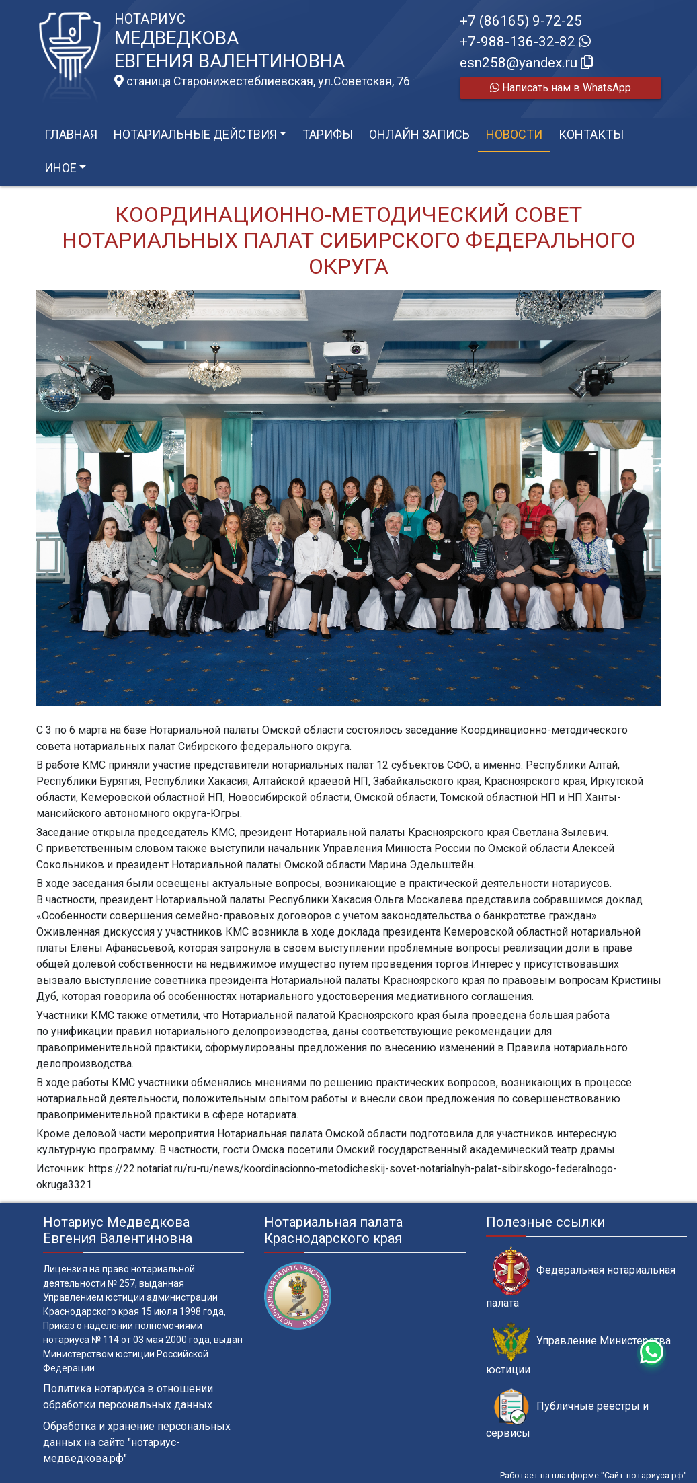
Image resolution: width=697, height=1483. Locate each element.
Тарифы (327, 134)
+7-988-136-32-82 (525, 42)
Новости (514, 134)
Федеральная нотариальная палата (580, 1277)
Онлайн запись (419, 134)
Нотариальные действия (195, 134)
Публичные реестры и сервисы (567, 1413)
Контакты (591, 134)
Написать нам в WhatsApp (560, 87)
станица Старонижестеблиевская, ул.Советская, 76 (262, 81)
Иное (60, 168)
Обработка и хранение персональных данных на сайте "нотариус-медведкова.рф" (137, 1442)
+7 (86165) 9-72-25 (521, 21)
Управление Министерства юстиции (578, 1348)
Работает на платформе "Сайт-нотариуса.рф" (593, 1475)
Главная (70, 134)
